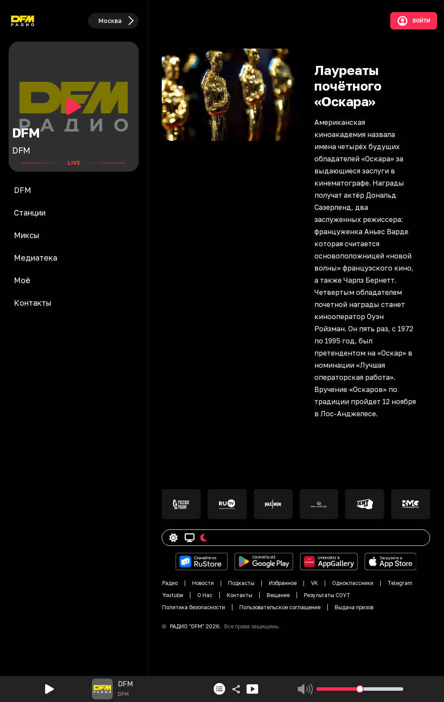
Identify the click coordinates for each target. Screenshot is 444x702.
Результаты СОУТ (327, 595)
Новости (203, 583)
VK (314, 583)
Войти (413, 21)
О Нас (204, 595)
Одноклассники (352, 583)
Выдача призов (354, 607)
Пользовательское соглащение (279, 607)
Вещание (278, 595)
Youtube (172, 595)
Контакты (239, 595)
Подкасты (241, 583)
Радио (170, 583)
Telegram (400, 583)
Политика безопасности (193, 607)
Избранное (283, 583)
